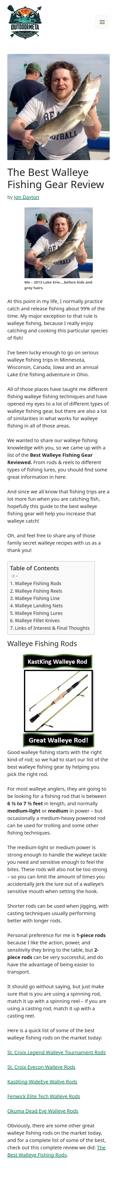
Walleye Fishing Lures (39, 613)
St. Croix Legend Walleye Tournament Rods (56, 1052)
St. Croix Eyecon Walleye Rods (41, 1067)
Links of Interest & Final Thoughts (52, 628)
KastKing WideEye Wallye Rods (42, 1081)
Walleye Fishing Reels (38, 591)
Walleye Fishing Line (37, 598)
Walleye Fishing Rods (38, 583)
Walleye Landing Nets (39, 605)
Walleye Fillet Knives (37, 620)
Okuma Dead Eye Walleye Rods (42, 1111)
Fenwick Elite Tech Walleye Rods (43, 1096)
